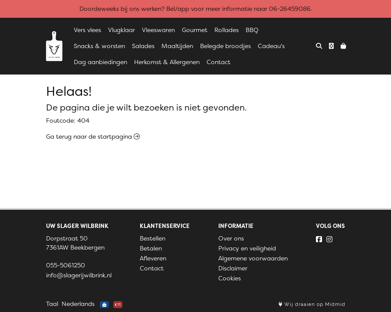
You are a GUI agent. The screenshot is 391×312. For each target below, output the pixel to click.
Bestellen (152, 238)
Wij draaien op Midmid (312, 304)
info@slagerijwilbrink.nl (79, 275)
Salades (143, 46)
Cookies (229, 278)
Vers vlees (87, 30)
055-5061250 (65, 265)
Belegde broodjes (225, 46)
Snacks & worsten (99, 46)
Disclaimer (232, 268)
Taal (52, 304)
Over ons (231, 238)
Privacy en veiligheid (247, 248)
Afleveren (153, 258)
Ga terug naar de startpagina (93, 136)
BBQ (252, 30)
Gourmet (194, 30)
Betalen (151, 248)
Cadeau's (271, 46)
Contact (218, 62)
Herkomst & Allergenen (167, 62)
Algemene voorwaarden (253, 258)
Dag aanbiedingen (100, 62)
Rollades (226, 30)
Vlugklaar (121, 30)
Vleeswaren (158, 30)
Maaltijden (177, 46)
